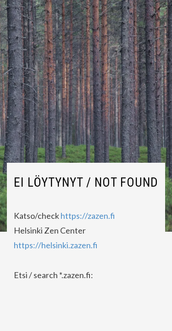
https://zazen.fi (88, 216)
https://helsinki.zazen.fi (56, 245)
